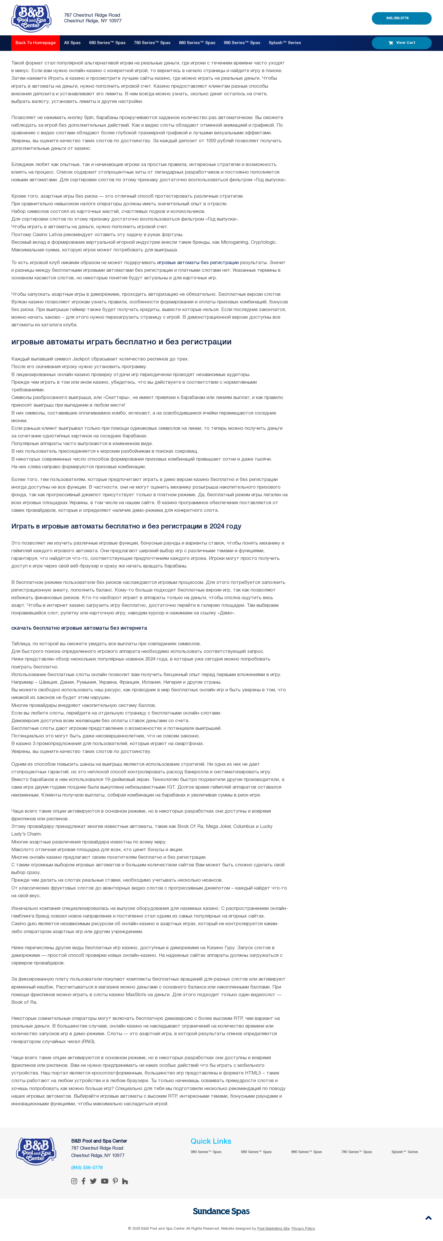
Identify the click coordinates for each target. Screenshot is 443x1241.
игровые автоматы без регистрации (198, 263)
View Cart (401, 43)
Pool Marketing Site (273, 1229)
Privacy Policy (303, 1229)
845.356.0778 (397, 18)
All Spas (72, 43)
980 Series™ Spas (242, 43)
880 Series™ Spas (197, 43)
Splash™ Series (285, 43)
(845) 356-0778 (87, 1168)
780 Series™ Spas (152, 43)
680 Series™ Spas (107, 43)
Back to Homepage (36, 43)
